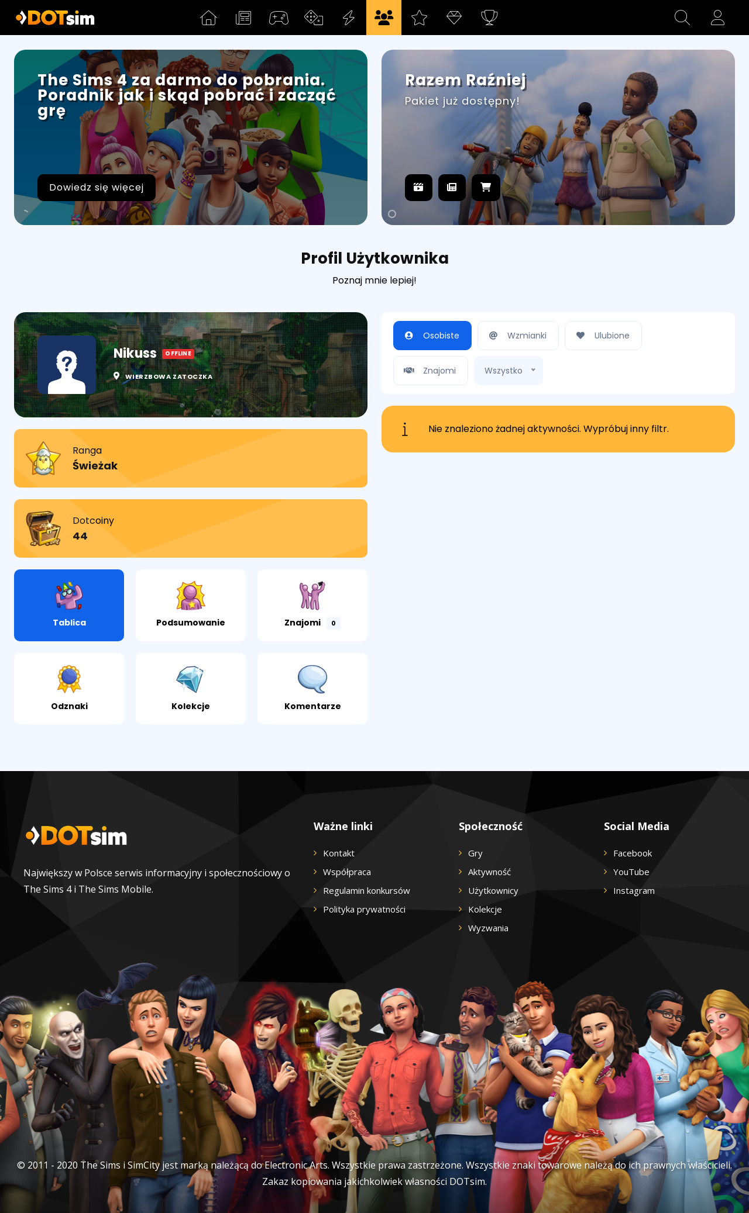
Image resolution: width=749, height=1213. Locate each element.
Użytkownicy (493, 890)
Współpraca (347, 871)
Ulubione (600, 335)
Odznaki (69, 688)
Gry (475, 853)
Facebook (632, 853)
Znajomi (312, 605)
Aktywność (489, 871)
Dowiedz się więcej (96, 187)
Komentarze (312, 688)
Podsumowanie (190, 604)
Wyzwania (488, 928)
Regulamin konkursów (366, 890)
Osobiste (429, 335)
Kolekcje (190, 688)
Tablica (69, 604)
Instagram (634, 890)
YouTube (631, 871)
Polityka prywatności (364, 909)
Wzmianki (515, 335)
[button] (682, 17)
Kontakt (339, 853)
